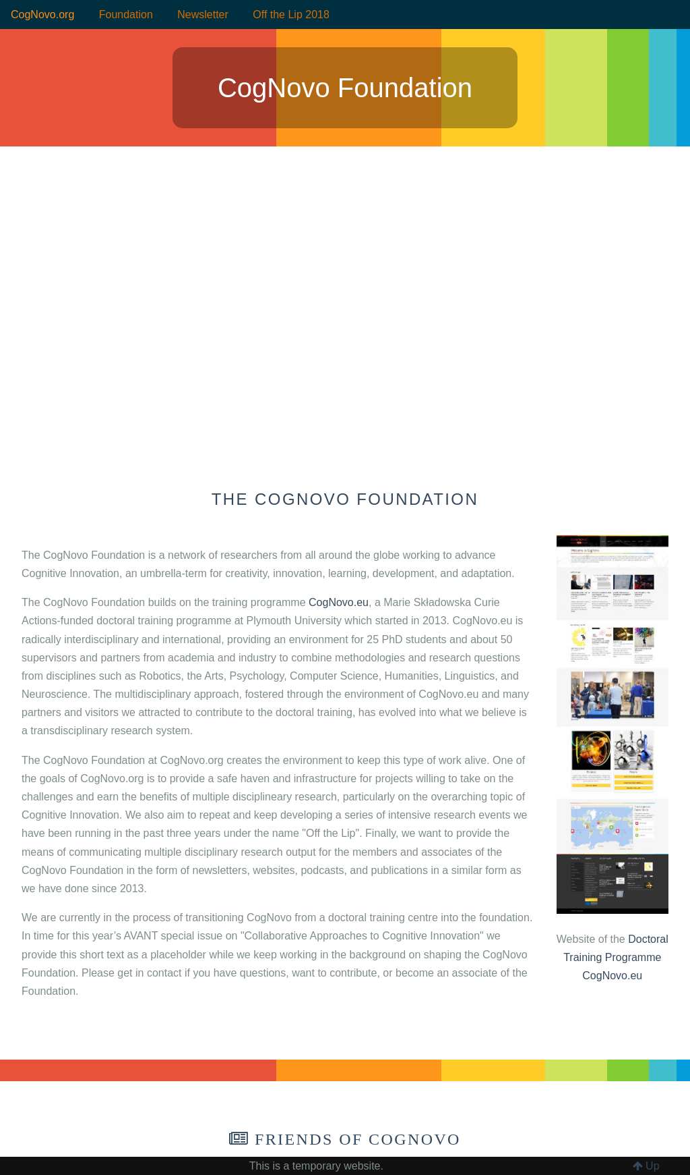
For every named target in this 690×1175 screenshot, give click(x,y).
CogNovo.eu (339, 602)
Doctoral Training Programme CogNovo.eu (615, 957)
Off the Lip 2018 (291, 14)
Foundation (126, 14)
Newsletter (202, 14)
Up (646, 1166)
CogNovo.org (42, 14)
